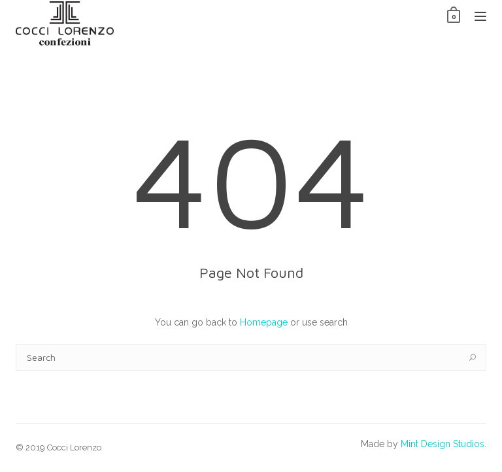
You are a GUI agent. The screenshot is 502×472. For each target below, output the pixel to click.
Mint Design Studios (442, 444)
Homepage (264, 322)
